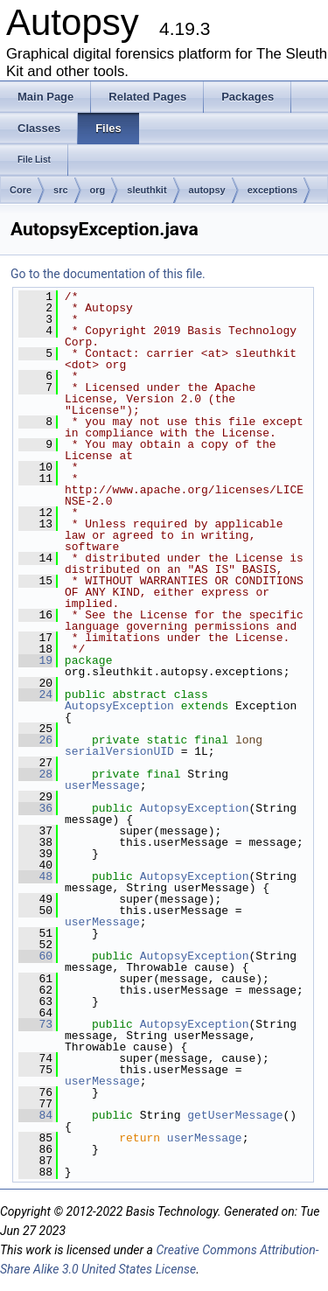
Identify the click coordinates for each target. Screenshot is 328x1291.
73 (35, 1024)
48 (35, 876)
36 (35, 808)
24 (35, 694)
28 (35, 774)
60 (35, 956)
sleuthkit (146, 190)
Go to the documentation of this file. (108, 274)
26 (35, 740)
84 (35, 1115)
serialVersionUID (119, 751)
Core (20, 190)
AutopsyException (119, 706)
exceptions (272, 190)
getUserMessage (235, 1115)
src (60, 190)
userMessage (102, 785)
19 (35, 660)
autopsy (207, 190)
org (98, 190)
